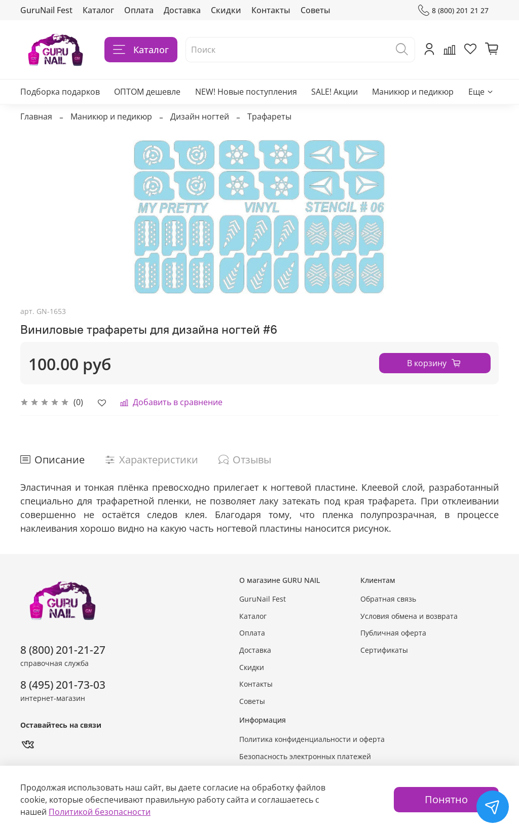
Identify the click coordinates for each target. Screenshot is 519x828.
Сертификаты (384, 650)
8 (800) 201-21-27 (62, 650)
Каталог (98, 10)
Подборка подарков (60, 91)
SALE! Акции (334, 91)
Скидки (226, 10)
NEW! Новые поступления (246, 91)
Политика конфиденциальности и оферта (312, 739)
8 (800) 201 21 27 (453, 10)
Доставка (182, 10)
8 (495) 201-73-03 (62, 685)
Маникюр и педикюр (413, 91)
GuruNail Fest (46, 10)
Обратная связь (388, 599)
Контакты (270, 10)
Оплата (139, 10)
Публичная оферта (393, 633)
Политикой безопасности (100, 811)
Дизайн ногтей (199, 116)
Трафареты (269, 116)
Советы (315, 10)
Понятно (446, 799)
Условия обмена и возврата (409, 616)
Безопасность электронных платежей (305, 756)
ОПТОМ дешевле (147, 91)
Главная (36, 116)
